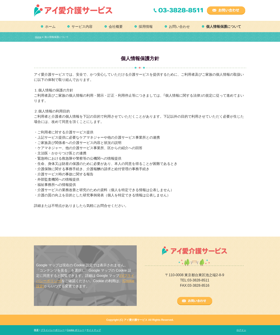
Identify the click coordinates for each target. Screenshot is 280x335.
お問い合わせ (179, 26)
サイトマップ (93, 330)
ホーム (50, 26)
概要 (36, 330)
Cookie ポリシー (75, 330)
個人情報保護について (223, 26)
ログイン (241, 330)
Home (38, 37)
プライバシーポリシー (53, 330)
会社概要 (116, 26)
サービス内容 (82, 26)
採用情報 (146, 26)
